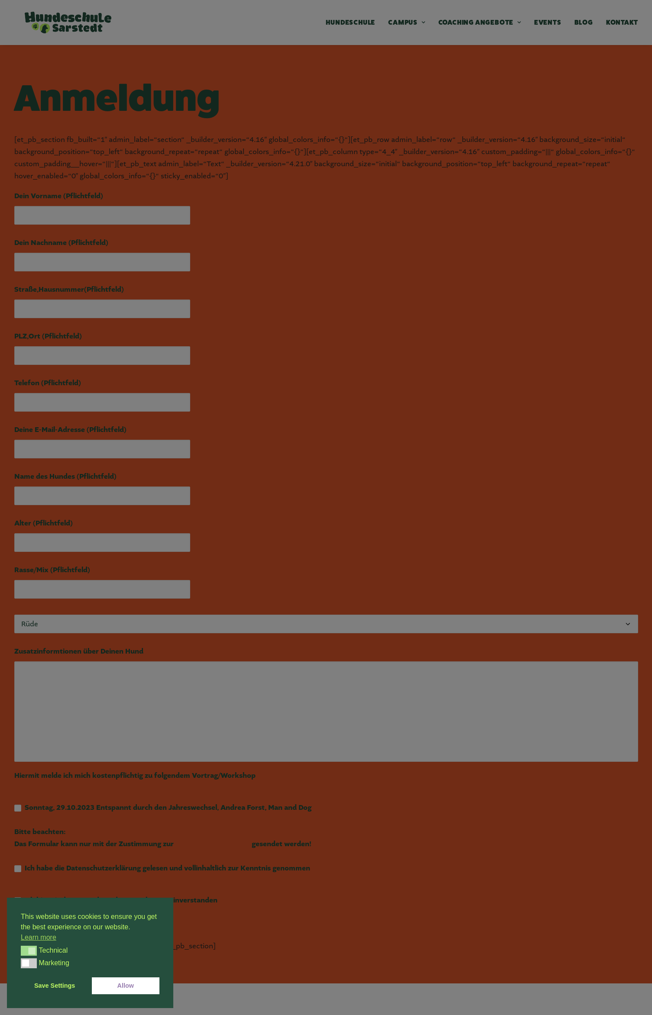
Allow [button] (125, 985)
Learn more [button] (38, 937)
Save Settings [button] (54, 985)
